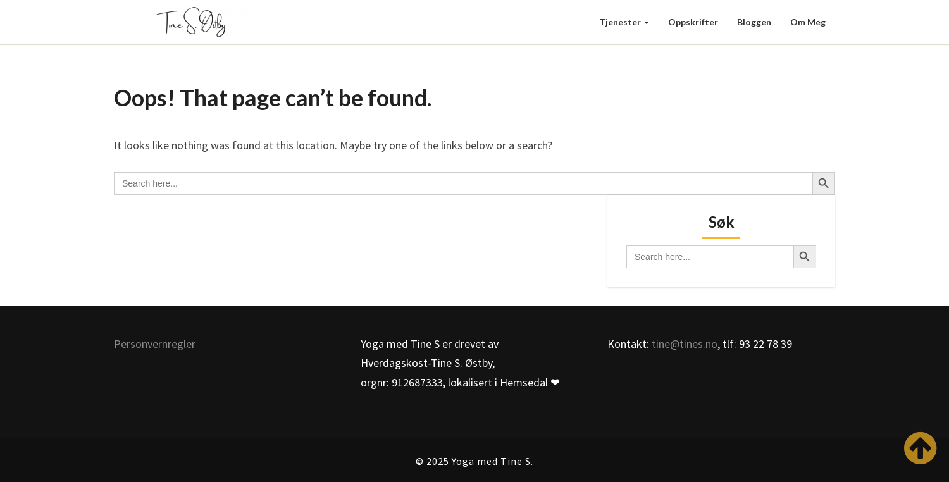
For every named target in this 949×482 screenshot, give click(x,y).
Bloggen (754, 21)
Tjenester (624, 21)
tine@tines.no (684, 344)
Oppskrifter (693, 21)
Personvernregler (154, 344)
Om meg (808, 21)
